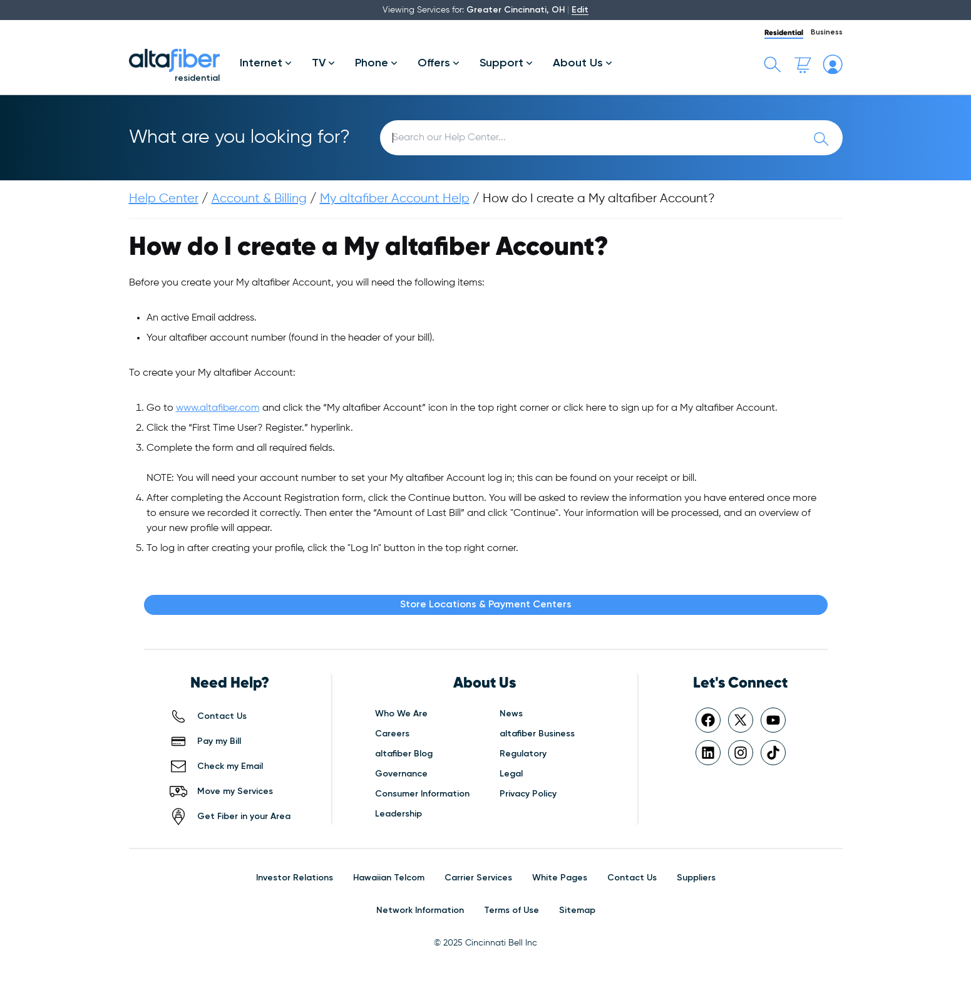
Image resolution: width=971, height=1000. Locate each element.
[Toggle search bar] (773, 64)
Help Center (163, 198)
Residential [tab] (783, 32)
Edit (580, 10)
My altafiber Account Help (395, 198)
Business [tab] (827, 32)
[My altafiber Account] (833, 64)
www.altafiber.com (218, 408)
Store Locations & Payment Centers (486, 605)
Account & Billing (259, 198)
